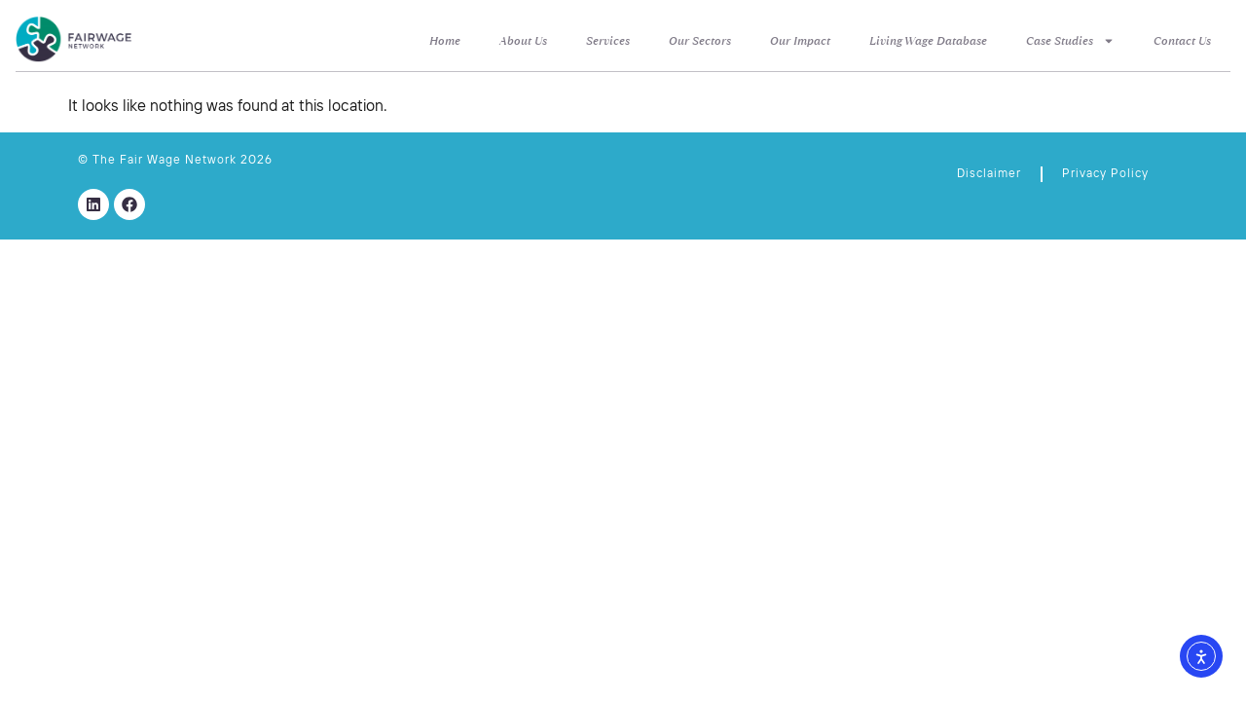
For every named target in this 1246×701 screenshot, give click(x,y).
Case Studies (1070, 40)
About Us (523, 41)
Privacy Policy (1105, 174)
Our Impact (800, 41)
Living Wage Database (928, 41)
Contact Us (1182, 41)
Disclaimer (989, 174)
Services (608, 41)
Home (444, 41)
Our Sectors (700, 41)
